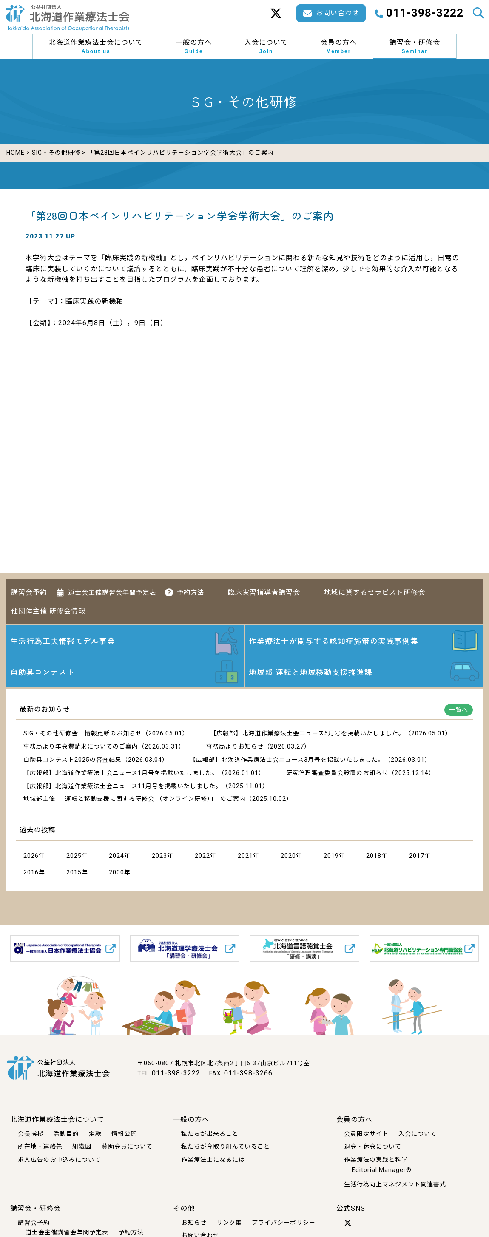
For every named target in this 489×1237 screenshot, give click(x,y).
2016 (31, 872)
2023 (159, 855)
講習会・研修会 (414, 46)
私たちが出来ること (210, 1133)
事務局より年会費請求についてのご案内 (80, 746)
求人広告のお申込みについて (59, 1159)
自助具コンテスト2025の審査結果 (72, 759)
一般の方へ (194, 46)
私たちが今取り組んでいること (225, 1146)
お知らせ (194, 1222)
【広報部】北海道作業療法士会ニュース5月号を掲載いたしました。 (307, 733)
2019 (331, 855)
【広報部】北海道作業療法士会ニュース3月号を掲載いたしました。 (287, 759)
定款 (95, 1133)
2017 (416, 855)
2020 (288, 855)
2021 (245, 855)
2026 (31, 855)
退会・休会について (372, 1146)
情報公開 (124, 1133)
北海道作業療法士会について (96, 46)
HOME (15, 152)
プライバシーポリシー (284, 1222)
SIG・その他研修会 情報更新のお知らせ (82, 733)
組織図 (81, 1146)
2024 (116, 855)
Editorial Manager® (382, 1169)
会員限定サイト (366, 1133)
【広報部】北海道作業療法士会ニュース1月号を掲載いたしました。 (120, 772)
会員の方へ (339, 46)
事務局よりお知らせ (235, 746)
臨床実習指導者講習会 (264, 592)
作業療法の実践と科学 (376, 1159)
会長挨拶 (30, 1133)
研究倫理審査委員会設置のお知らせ (337, 772)
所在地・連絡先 (40, 1146)
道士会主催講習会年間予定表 (112, 592)
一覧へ (458, 709)
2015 (74, 872)
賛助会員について (127, 1146)
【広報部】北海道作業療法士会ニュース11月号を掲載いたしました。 (122, 786)
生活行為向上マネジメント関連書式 (395, 1184)
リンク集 (229, 1222)
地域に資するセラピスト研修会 (374, 592)
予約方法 (190, 592)
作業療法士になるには (213, 1159)
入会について (266, 46)
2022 (202, 855)
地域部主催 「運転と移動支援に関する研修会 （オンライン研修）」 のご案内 (134, 798)
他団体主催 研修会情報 (48, 611)
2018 (373, 855)
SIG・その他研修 (56, 152)
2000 (116, 872)
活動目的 (66, 1133)
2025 (74, 855)
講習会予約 (29, 592)
